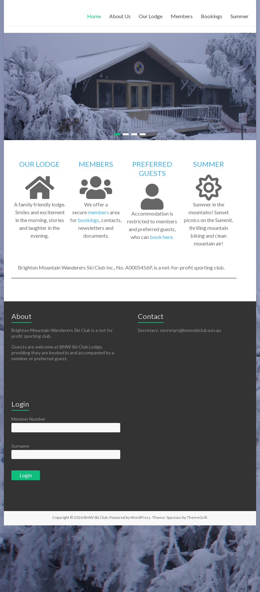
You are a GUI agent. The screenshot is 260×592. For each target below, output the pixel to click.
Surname (20, 446)
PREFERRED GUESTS (152, 169)
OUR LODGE (39, 164)
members (98, 212)
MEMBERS (96, 164)
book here (161, 237)
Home (94, 16)
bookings (88, 220)
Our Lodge (150, 16)
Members (182, 16)
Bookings (211, 16)
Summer (239, 16)
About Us (120, 16)
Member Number (28, 419)
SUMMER (208, 164)
